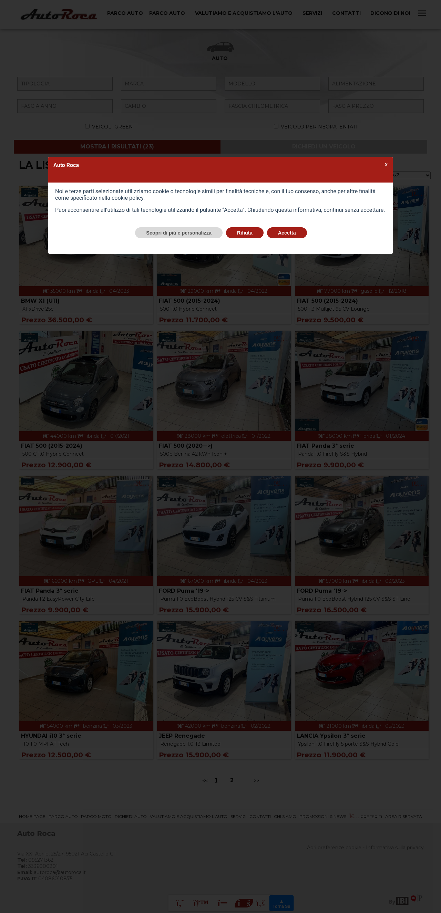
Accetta (287, 233)
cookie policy (127, 198)
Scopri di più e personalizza (179, 233)
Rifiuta (245, 233)
